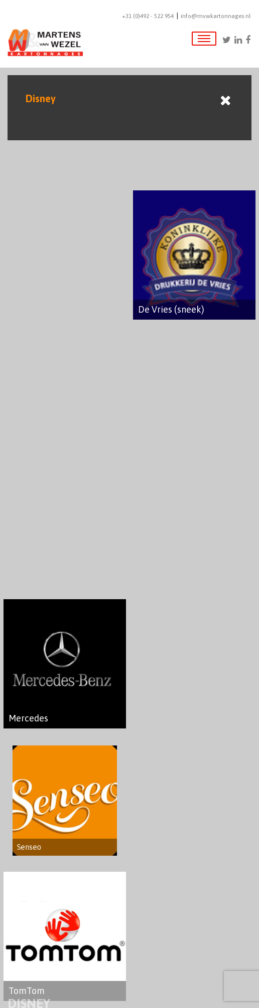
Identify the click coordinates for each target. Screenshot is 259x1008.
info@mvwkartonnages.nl (215, 16)
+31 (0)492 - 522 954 (148, 16)
